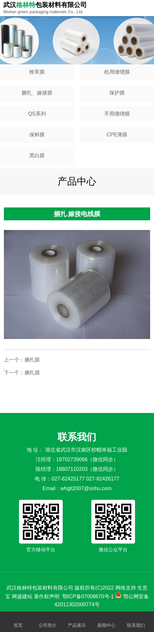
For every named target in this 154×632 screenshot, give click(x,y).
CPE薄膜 (117, 134)
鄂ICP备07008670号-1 (88, 596)
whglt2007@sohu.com (86, 488)
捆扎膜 (32, 359)
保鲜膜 (37, 134)
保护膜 (117, 93)
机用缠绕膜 (117, 72)
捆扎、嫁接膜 (37, 93)
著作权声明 (46, 596)
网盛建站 (22, 596)
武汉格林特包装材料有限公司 (39, 588)
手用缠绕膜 (117, 113)
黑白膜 (37, 155)
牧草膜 (37, 72)
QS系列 (37, 113)
